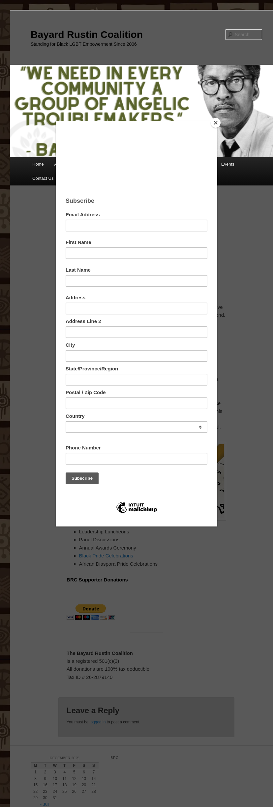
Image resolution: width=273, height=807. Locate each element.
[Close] (216, 123)
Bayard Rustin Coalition (87, 34)
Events (227, 164)
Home (38, 164)
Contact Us (42, 178)
